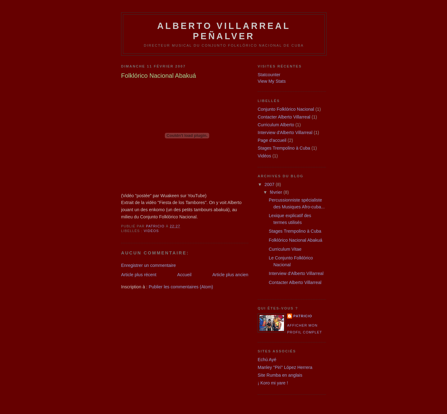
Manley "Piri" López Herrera (285, 367)
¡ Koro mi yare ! (273, 382)
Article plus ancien (230, 274)
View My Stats (272, 81)
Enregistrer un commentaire (148, 265)
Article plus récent (138, 274)
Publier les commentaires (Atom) (181, 286)
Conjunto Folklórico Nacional (286, 109)
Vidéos (151, 231)
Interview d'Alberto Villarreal (285, 132)
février (276, 192)
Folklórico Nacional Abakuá (295, 240)
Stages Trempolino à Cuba (284, 148)
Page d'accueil (272, 140)
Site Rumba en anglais (280, 375)
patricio (302, 316)
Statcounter (269, 74)
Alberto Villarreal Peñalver (224, 31)
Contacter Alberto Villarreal (284, 116)
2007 (270, 184)
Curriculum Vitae (285, 249)
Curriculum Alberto (276, 124)
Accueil (184, 274)
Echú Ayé (267, 359)
